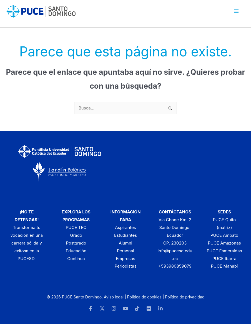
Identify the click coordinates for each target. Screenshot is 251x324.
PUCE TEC (76, 227)
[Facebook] (90, 308)
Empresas (125, 258)
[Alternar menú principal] (236, 11)
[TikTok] (137, 308)
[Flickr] (148, 308)
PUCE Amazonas (224, 243)
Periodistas (126, 266)
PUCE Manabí (224, 266)
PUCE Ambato (224, 235)
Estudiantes (125, 235)
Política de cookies (144, 297)
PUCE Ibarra (224, 258)
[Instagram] (113, 308)
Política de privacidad (184, 297)
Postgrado (76, 243)
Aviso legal (114, 297)
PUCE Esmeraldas (224, 250)
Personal (125, 250)
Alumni (125, 243)
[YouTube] (125, 308)
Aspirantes (125, 227)
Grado (76, 235)
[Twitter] (102, 308)
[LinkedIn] (160, 308)
